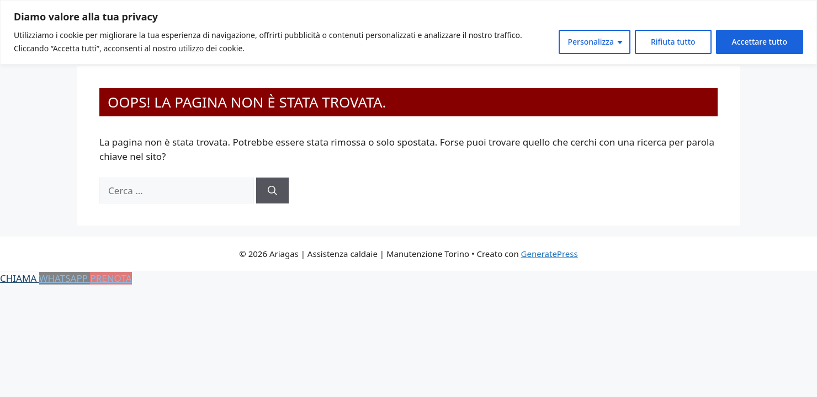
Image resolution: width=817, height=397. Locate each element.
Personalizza (590, 41)
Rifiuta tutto (673, 41)
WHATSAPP (65, 278)
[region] (408, 32)
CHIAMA (19, 278)
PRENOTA (110, 278)
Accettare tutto (759, 41)
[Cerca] (272, 191)
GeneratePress (549, 253)
